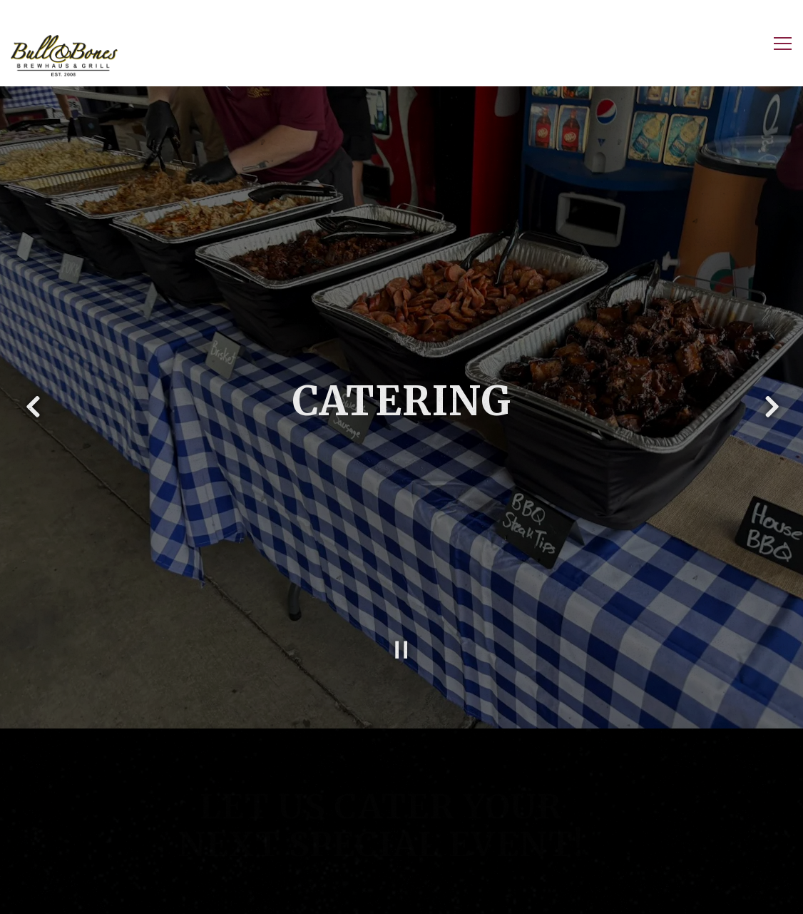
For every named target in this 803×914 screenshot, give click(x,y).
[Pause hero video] (401, 640)
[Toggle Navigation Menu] (782, 43)
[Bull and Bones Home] (64, 55)
